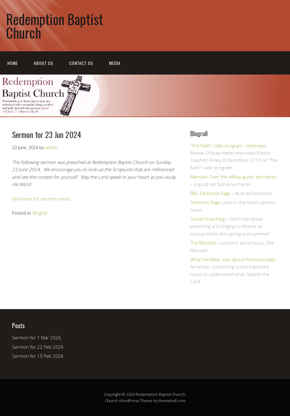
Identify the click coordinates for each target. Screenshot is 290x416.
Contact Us (81, 63)
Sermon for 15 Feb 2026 (37, 356)
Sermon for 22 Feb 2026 (37, 347)
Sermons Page (205, 202)
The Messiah (203, 243)
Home (12, 63)
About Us (43, 63)
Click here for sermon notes (41, 199)
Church (111, 400)
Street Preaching (207, 219)
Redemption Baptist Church (54, 26)
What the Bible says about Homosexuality (233, 259)
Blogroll (40, 213)
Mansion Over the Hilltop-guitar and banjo (233, 177)
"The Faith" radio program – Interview (228, 145)
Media (115, 63)
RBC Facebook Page (210, 193)
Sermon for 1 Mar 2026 (36, 337)
